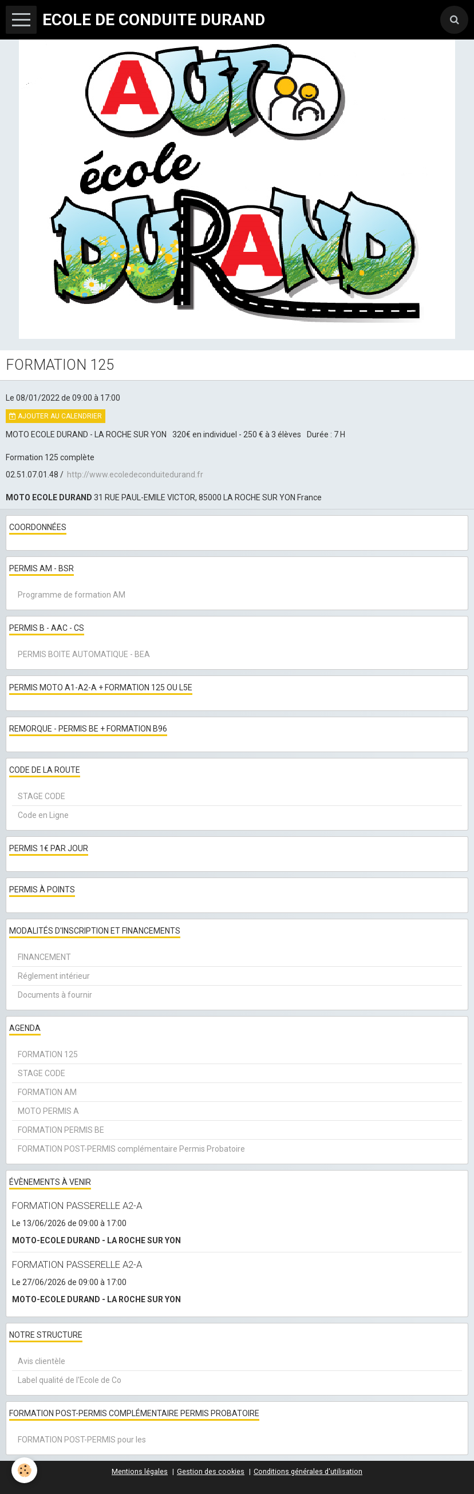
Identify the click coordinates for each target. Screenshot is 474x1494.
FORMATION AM (47, 1092)
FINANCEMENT (44, 957)
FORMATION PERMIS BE (61, 1130)
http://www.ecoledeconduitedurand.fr (135, 474)
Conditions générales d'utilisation (308, 1471)
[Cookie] (24, 1470)
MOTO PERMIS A (48, 1111)
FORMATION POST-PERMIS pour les (82, 1439)
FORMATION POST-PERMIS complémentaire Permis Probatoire (131, 1148)
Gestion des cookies (210, 1471)
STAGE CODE (41, 796)
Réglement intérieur (54, 976)
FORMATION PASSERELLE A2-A (77, 1205)
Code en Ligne (43, 815)
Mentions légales (140, 1471)
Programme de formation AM (71, 594)
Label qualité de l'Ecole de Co (69, 1380)
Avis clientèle (41, 1361)
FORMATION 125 (48, 1054)
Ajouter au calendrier (55, 416)
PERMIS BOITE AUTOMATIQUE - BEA (84, 654)
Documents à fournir (55, 994)
